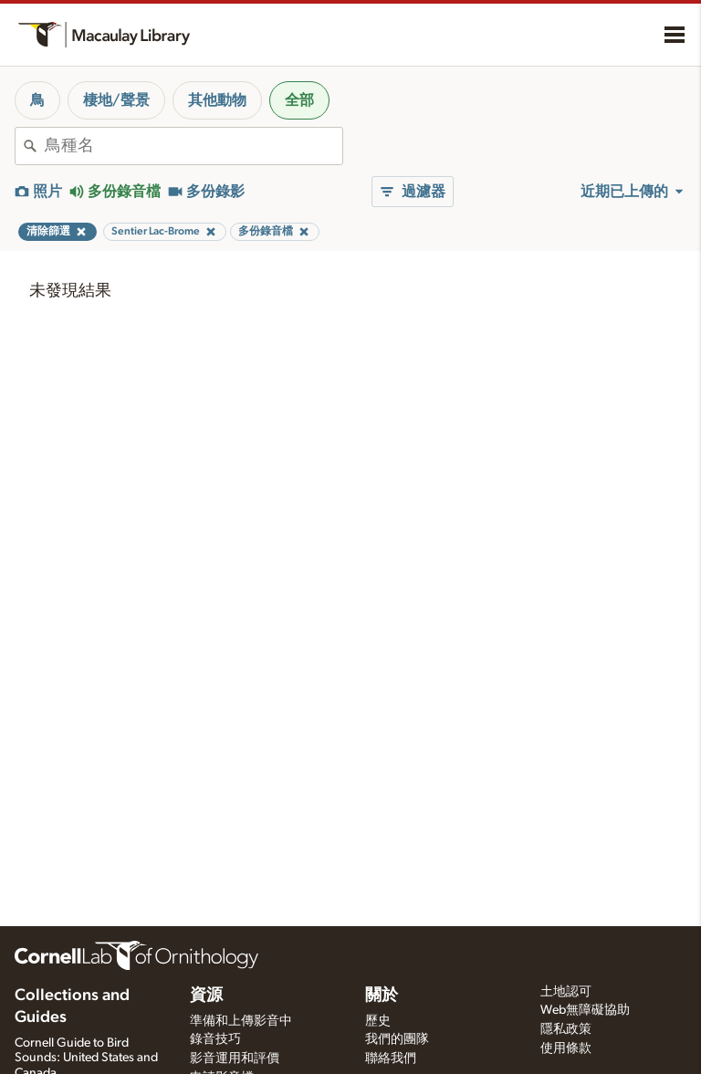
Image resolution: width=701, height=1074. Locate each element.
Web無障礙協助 (585, 1010)
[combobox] (193, 146)
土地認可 (565, 991)
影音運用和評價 (234, 1058)
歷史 (378, 1021)
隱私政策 (565, 1029)
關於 (381, 995)
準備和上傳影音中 (241, 1021)
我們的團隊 (397, 1039)
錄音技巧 (215, 1039)
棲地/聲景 (116, 100)
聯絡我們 (390, 1058)
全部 (299, 100)
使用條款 (565, 1048)
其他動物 (217, 100)
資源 (206, 995)
